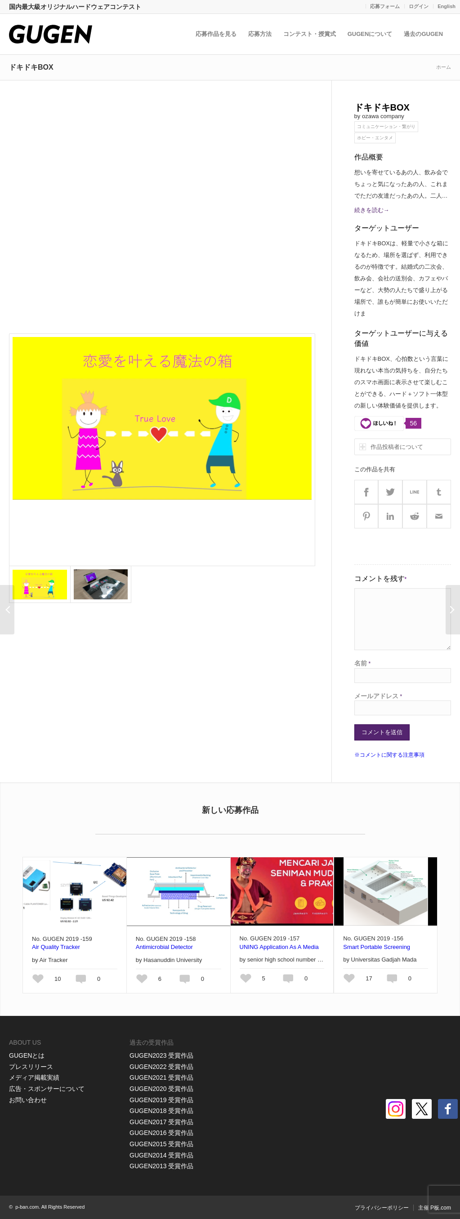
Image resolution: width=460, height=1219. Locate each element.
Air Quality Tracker (56, 947)
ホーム (443, 67)
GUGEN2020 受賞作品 (161, 1088)
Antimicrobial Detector (164, 947)
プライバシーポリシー (382, 1208)
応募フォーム (385, 6)
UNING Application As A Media (279, 947)
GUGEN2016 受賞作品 (161, 1132)
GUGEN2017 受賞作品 (161, 1122)
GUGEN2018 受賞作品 (161, 1110)
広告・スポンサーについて (47, 1088)
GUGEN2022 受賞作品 (161, 1066)
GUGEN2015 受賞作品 (161, 1144)
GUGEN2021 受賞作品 (161, 1077)
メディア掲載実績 (34, 1077)
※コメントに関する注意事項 (389, 755)
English (447, 6)
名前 (362, 663)
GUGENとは (27, 1055)
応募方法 (262, 34)
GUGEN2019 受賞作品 (161, 1100)
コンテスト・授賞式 (312, 34)
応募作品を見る (218, 34)
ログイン (419, 6)
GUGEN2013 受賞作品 (161, 1166)
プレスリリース (31, 1066)
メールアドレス (378, 696)
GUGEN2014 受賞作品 (161, 1155)
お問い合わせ (28, 1100)
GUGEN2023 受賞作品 (161, 1055)
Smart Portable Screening (376, 947)
